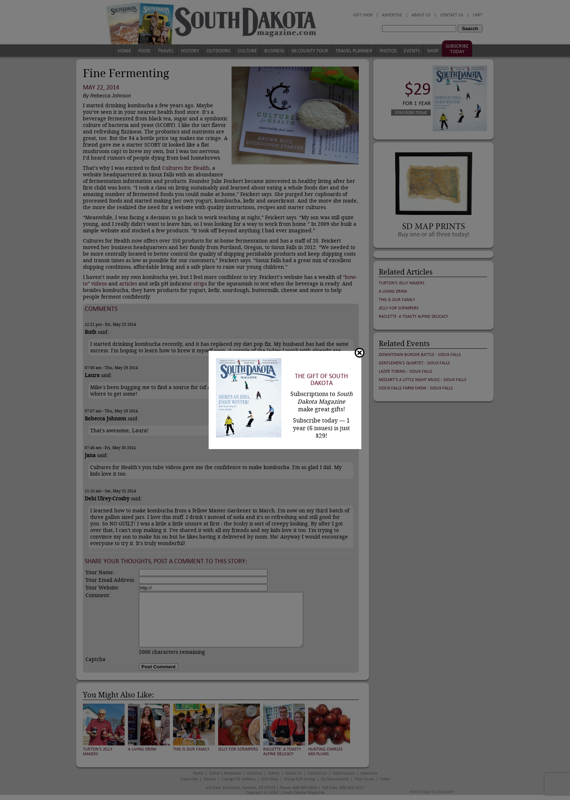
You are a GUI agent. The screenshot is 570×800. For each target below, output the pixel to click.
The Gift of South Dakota (321, 380)
